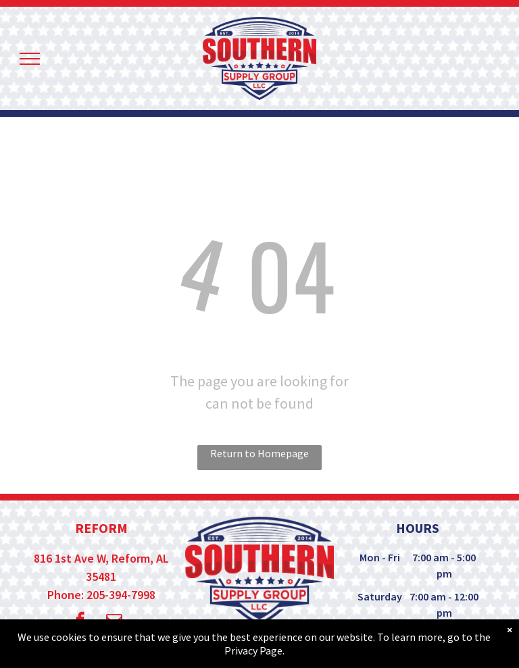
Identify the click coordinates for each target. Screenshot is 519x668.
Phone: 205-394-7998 (101, 594)
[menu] (29, 58)
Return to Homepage (259, 453)
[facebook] (80, 621)
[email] (114, 621)
